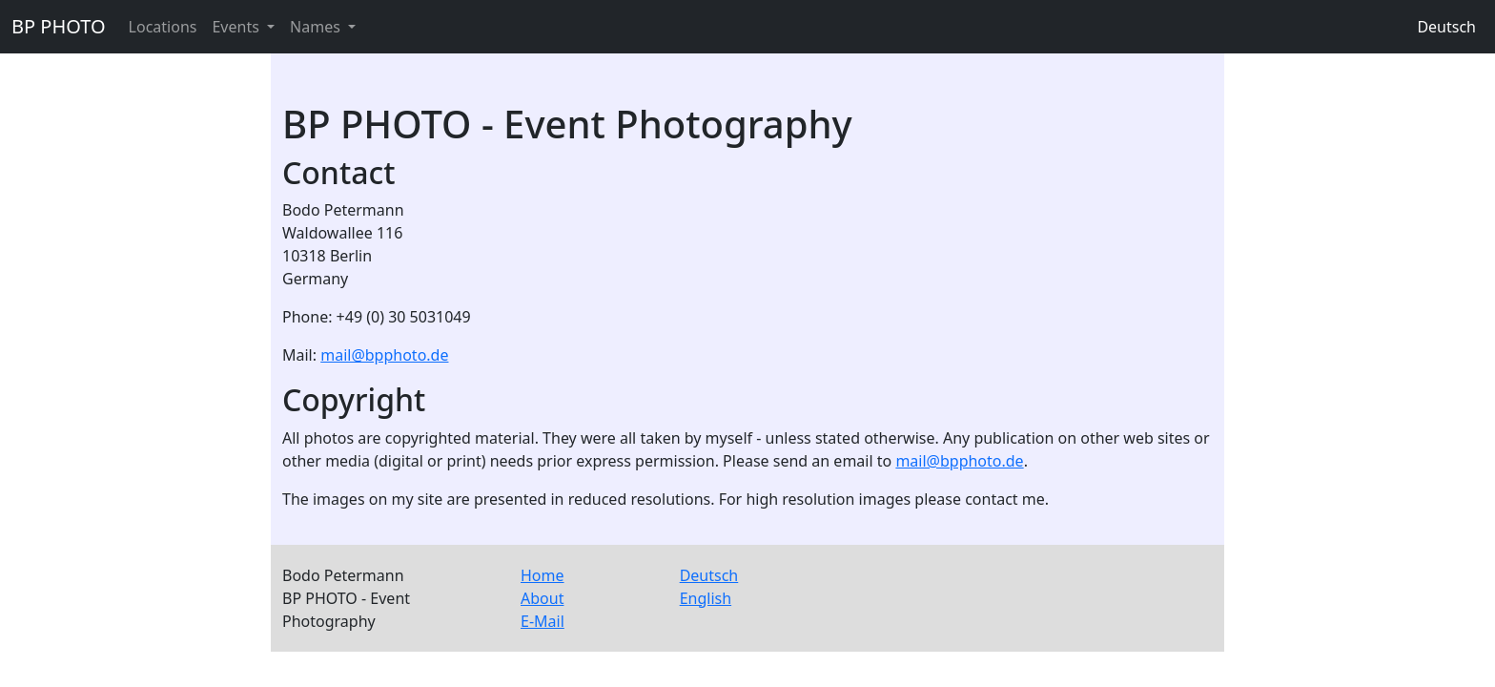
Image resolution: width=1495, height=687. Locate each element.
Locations (163, 26)
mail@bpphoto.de (384, 354)
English (705, 598)
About (542, 598)
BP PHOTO (58, 26)
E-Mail (542, 621)
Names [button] (317, 26)
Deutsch (1446, 26)
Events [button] (237, 26)
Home (542, 575)
